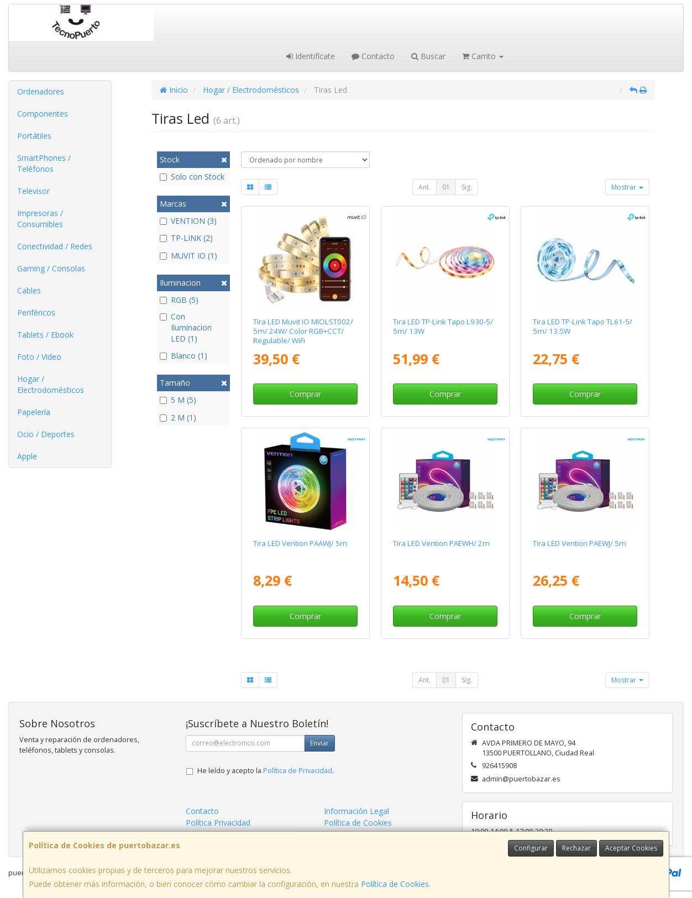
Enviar (319, 743)
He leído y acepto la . (265, 770)
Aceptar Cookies (631, 848)
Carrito (483, 56)
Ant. (424, 187)
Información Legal (356, 811)
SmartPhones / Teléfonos (44, 163)
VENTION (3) (188, 221)
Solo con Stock (192, 176)
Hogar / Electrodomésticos (50, 384)
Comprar (305, 393)
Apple (27, 456)
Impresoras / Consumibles (40, 218)
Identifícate (310, 56)
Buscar (428, 56)
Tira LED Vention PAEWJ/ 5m (579, 543)
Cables (29, 290)
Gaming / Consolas (51, 268)
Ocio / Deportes (46, 434)
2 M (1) (178, 417)
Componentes (42, 113)
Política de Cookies (395, 884)
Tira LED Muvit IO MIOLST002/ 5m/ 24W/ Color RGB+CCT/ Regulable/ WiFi (303, 331)
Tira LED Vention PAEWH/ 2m (441, 543)
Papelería (33, 412)
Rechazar (576, 848)
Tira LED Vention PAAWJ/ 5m (300, 543)
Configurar (531, 848)
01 (446, 187)
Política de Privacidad (297, 770)
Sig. (467, 187)
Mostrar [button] (627, 187)
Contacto (373, 56)
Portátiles (34, 135)
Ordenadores (40, 91)
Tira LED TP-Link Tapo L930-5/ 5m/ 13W (443, 326)
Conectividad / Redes (54, 246)
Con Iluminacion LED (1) (186, 327)
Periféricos (36, 312)
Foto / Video (39, 356)
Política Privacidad (218, 822)
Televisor (33, 191)
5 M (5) (178, 400)
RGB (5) (179, 300)
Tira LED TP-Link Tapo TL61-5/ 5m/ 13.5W (582, 326)
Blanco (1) (183, 355)
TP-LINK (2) (186, 238)
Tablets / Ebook (45, 334)
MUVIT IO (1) (188, 255)
